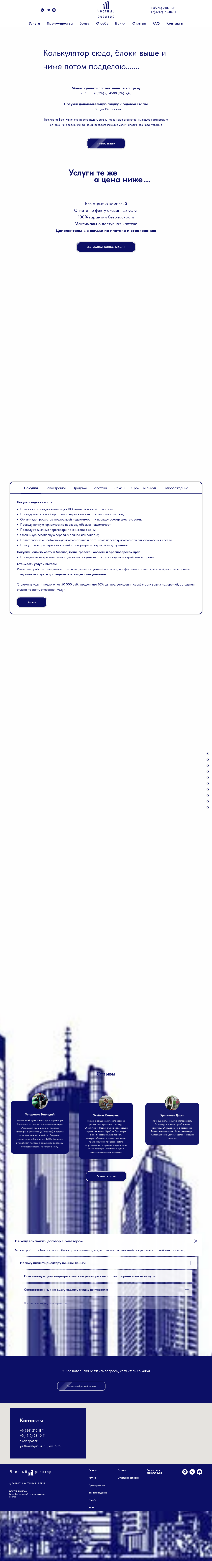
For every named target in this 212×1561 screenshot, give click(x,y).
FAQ (156, 23)
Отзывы (139, 23)
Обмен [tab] (119, 488)
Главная (93, 1520)
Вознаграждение (98, 1542)
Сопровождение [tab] (175, 488)
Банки (120, 23)
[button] (208, 807)
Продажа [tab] (79, 488)
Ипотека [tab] (100, 488)
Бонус (85, 23)
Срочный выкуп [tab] (143, 488)
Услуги (34, 23)
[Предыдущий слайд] (26, 940)
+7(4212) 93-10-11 (163, 12)
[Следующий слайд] (185, 940)
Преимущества (60, 23)
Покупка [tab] (31, 488)
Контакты (174, 23)
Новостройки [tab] (55, 488)
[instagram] (54, 11)
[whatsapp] (42, 11)
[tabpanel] (106, 554)
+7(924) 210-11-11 (163, 8)
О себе (102, 23)
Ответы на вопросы (128, 1527)
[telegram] (48, 11)
